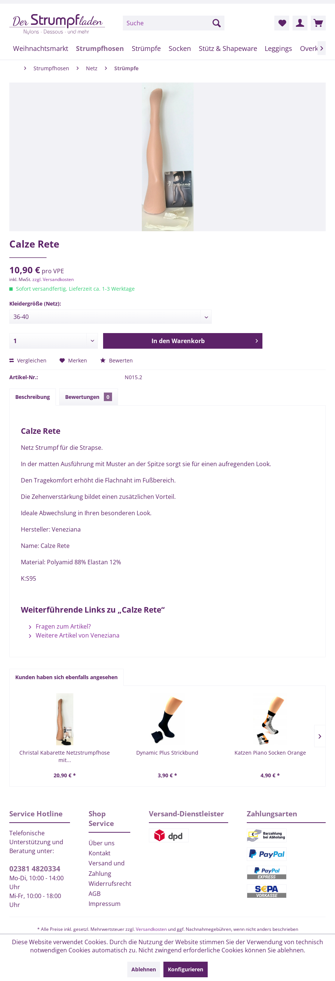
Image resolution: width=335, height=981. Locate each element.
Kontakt (100, 853)
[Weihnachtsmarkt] (40, 48)
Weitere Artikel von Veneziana (74, 635)
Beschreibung (32, 396)
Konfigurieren (185, 969)
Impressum (105, 904)
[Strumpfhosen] (100, 48)
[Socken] (180, 48)
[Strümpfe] (146, 48)
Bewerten (116, 360)
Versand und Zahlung (107, 868)
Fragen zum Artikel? (60, 626)
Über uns (102, 843)
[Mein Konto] (300, 23)
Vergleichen (28, 360)
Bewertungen (88, 397)
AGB (94, 894)
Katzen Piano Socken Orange (270, 752)
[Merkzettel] (281, 23)
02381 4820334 (34, 869)
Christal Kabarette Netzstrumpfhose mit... (64, 756)
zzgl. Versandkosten (53, 279)
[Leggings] (278, 48)
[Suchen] (216, 23)
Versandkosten (151, 929)
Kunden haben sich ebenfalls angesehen (66, 677)
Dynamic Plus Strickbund (167, 752)
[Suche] (173, 23)
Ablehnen (143, 969)
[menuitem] (173, 23)
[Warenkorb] (318, 23)
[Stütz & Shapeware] (228, 48)
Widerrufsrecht (110, 884)
